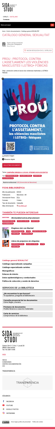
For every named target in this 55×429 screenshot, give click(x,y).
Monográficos (8, 271)
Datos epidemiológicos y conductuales (18, 278)
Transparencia (27, 382)
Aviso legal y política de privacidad (21, 422)
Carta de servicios (11, 313)
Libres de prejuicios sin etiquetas (25, 241)
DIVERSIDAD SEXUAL (12, 175)
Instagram (8, 413)
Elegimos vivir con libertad (22, 228)
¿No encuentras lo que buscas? (16, 293)
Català (5, 17)
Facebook (8, 401)
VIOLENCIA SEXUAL (25, 175)
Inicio (3, 31)
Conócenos (6, 362)
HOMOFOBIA (37, 175)
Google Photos (10, 409)
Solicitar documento (12, 165)
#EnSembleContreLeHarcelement (25, 218)
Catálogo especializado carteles (16, 267)
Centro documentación (13, 31)
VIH (3, 366)
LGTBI (28, 231)
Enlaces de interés (10, 274)
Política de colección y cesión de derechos (20, 281)
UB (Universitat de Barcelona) (27, 182)
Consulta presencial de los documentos (20, 300)
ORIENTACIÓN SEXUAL (39, 231)
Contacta (6, 19)
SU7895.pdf (23, 206)
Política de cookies (37, 422)
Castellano (14, 17)
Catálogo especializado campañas (17, 264)
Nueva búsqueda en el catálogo (39, 50)
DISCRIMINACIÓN (8, 178)
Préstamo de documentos (14, 307)
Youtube (7, 405)
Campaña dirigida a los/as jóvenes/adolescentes (27, 172)
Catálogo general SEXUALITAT (30, 31)
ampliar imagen (8, 156)
